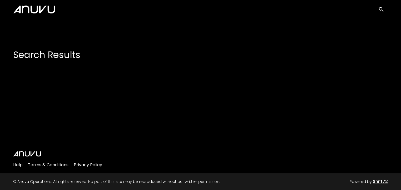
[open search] (383, 11)
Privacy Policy (88, 165)
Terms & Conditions (48, 165)
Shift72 (380, 181)
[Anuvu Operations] (27, 153)
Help (18, 165)
